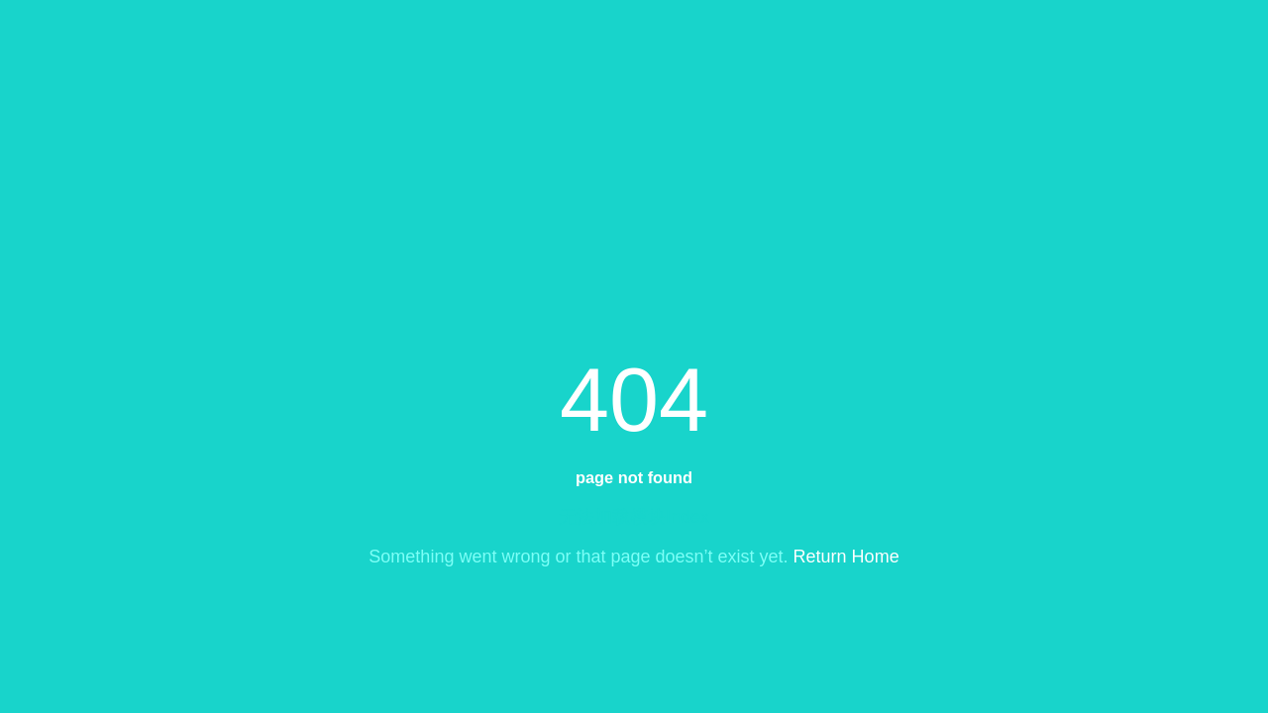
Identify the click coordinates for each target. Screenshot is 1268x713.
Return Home (846, 556)
